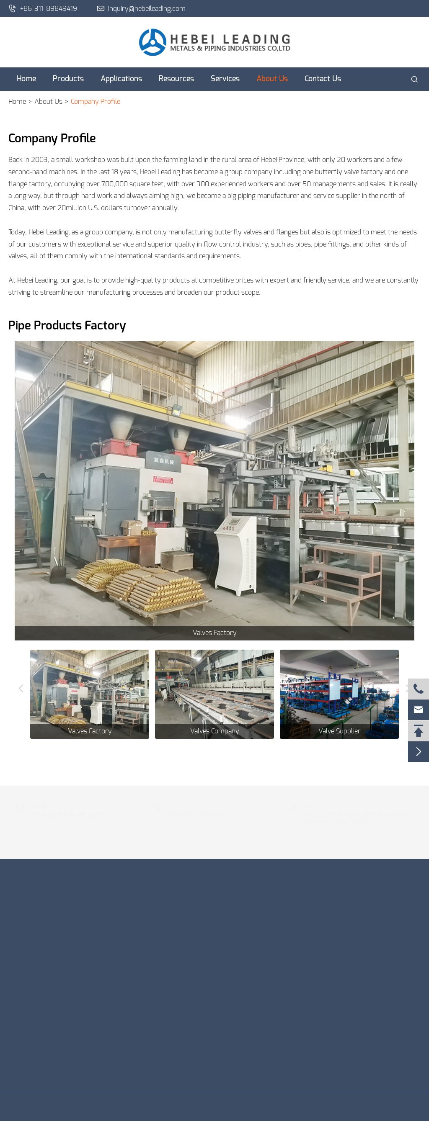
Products (68, 79)
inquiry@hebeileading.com (141, 8)
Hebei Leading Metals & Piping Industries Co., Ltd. (110, 1106)
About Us (272, 79)
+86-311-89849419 (42, 8)
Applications (121, 79)
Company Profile (95, 101)
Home (26, 79)
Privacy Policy (323, 1106)
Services (225, 79)
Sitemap (277, 1106)
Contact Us (323, 79)
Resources (176, 79)
